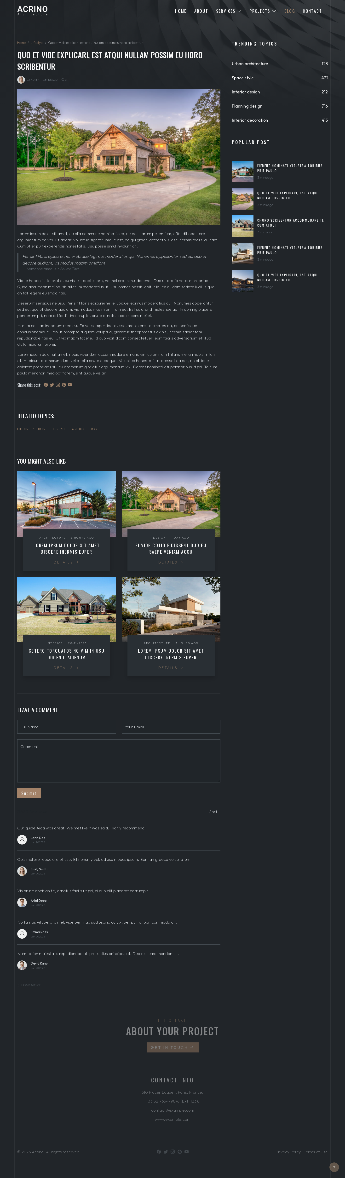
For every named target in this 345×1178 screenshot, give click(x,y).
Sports (39, 428)
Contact (312, 11)
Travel (95, 428)
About (201, 11)
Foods (22, 428)
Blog (289, 11)
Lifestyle (37, 42)
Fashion (78, 428)
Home (181, 11)
